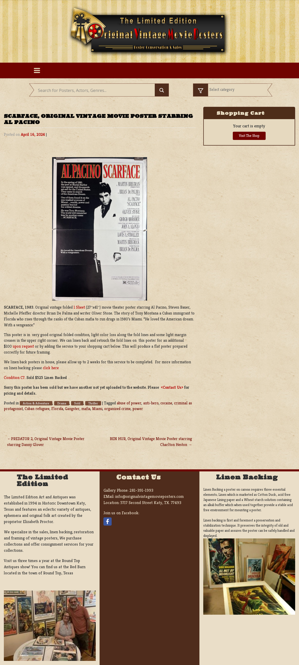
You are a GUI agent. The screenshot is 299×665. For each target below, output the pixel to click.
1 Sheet (79, 307)
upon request (23, 346)
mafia (85, 408)
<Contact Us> (172, 387)
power (137, 408)
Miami (97, 408)
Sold (77, 403)
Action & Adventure (36, 403)
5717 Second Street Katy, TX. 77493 (150, 502)
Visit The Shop (249, 136)
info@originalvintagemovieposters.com (149, 496)
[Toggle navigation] (37, 70)
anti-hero (151, 403)
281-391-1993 (141, 490)
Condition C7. (14, 377)
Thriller (93, 403)
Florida (57, 408)
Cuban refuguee (37, 408)
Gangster (72, 408)
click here (51, 367)
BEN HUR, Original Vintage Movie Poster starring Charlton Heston (151, 441)
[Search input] (95, 91)
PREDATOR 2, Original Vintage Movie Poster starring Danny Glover (45, 441)
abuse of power (129, 403)
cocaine (166, 403)
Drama (61, 403)
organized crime (117, 408)
